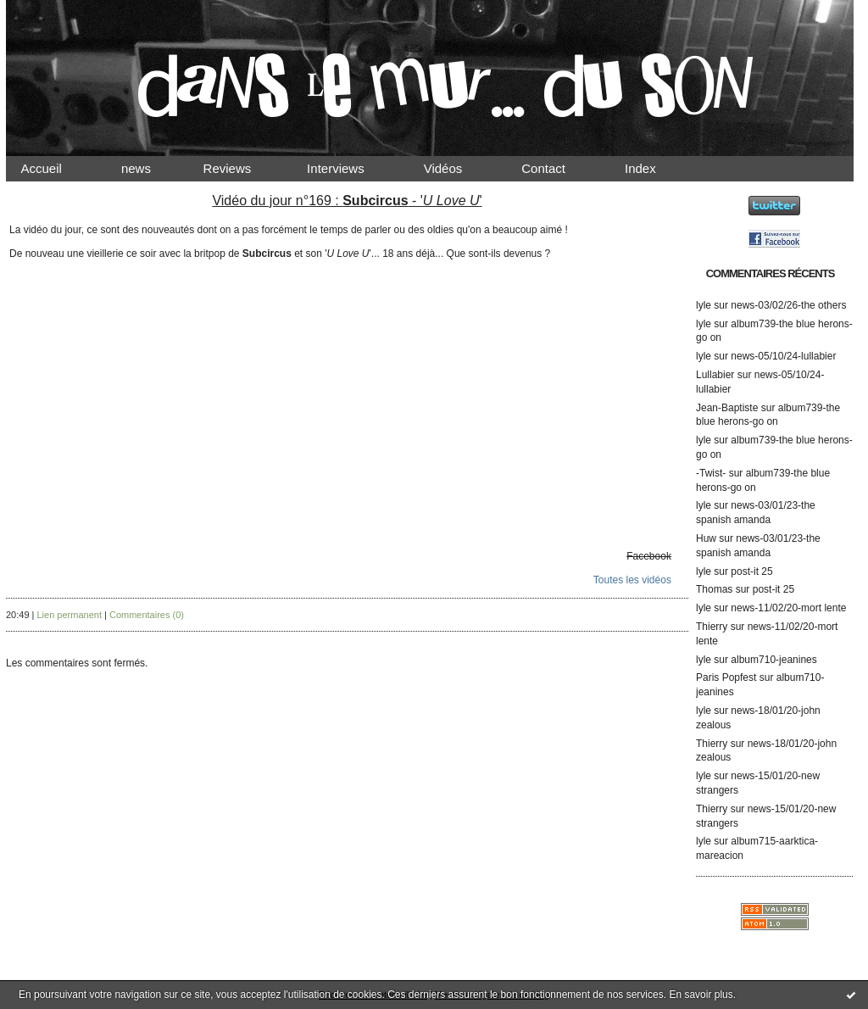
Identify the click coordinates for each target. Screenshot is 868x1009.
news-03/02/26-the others (788, 305)
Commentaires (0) (146, 615)
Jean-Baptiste (727, 408)
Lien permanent (69, 615)
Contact (558, 168)
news (150, 168)
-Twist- (711, 473)
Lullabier (715, 375)
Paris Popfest (726, 677)
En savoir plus (700, 995)
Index (655, 168)
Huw (706, 538)
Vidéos (457, 168)
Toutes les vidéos (632, 580)
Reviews (243, 168)
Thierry (711, 627)
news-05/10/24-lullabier (783, 356)
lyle (703, 305)
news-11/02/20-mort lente (788, 608)
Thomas (714, 589)
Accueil (55, 168)
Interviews (350, 168)
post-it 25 (751, 571)
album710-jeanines (773, 660)
